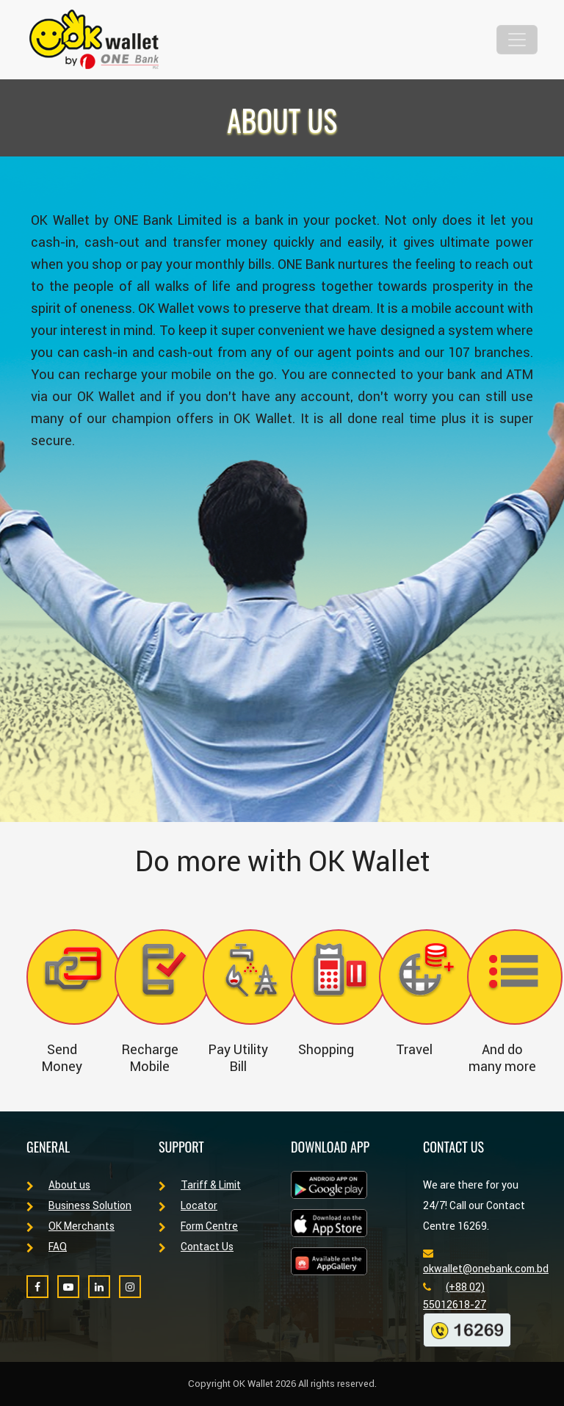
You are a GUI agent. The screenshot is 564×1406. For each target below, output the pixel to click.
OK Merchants (70, 1226)
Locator (188, 1205)
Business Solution (78, 1205)
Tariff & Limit (200, 1185)
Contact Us (196, 1246)
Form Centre (198, 1226)
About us (58, 1185)
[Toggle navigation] (517, 39)
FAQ (46, 1246)
